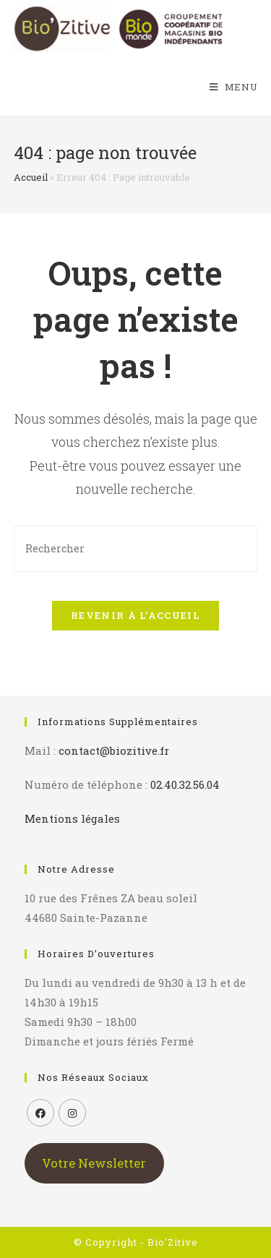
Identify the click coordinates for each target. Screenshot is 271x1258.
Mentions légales (72, 818)
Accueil (31, 177)
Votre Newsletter (94, 1163)
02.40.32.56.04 (185, 784)
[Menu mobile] (234, 86)
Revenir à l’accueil (135, 615)
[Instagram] (72, 1112)
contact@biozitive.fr (114, 750)
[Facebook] (40, 1112)
